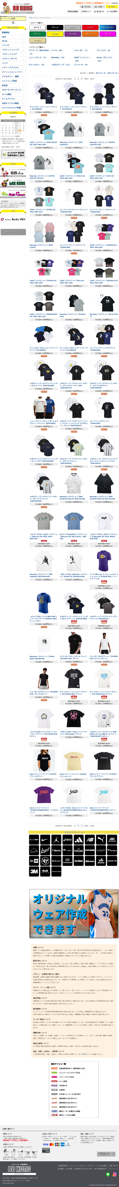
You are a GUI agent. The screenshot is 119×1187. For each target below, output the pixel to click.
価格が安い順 (100, 73)
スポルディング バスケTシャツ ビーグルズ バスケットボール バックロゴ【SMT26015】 (104, 461)
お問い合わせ (113, 1166)
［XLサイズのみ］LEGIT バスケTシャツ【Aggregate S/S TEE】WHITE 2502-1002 (104, 536)
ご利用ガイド (85, 1054)
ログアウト (91, 1166)
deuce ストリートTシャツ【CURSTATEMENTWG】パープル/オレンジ (44, 810)
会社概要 (61, 1169)
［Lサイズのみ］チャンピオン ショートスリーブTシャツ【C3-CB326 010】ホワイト (44, 734)
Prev (1, 116)
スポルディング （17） (61, 65)
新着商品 (5, 33)
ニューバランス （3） (38, 57)
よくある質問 (102, 1166)
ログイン (82, 1166)
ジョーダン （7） (81, 50)
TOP (30, 17)
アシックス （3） (104, 50)
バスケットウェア (38, 17)
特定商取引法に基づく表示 (83, 1169)
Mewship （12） (58, 57)
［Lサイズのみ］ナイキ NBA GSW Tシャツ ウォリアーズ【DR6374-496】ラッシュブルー (43, 619)
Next (24, 116)
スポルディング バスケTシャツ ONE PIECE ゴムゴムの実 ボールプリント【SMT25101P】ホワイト (103, 734)
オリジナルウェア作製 (11, 108)
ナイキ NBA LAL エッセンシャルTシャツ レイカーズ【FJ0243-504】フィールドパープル (104, 576)
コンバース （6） (81, 65)
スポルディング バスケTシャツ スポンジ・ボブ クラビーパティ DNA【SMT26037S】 (74, 385)
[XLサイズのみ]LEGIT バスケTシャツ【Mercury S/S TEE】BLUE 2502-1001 (73, 536)
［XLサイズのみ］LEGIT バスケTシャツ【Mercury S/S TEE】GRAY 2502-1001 (44, 536)
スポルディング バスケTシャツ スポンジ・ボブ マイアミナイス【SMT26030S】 (44, 499)
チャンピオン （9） (37, 65)
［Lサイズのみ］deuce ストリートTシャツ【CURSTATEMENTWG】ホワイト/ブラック (74, 810)
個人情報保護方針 (100, 1169)
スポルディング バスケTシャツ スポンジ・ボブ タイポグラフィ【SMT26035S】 (104, 385)
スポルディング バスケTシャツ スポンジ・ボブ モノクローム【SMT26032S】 (74, 461)
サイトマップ (113, 1169)
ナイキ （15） (57, 50)
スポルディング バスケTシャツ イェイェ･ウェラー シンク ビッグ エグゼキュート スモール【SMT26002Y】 (74, 423)
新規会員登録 (62, 1166)
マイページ (73, 1166)
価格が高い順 (112, 73)
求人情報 (69, 1169)
